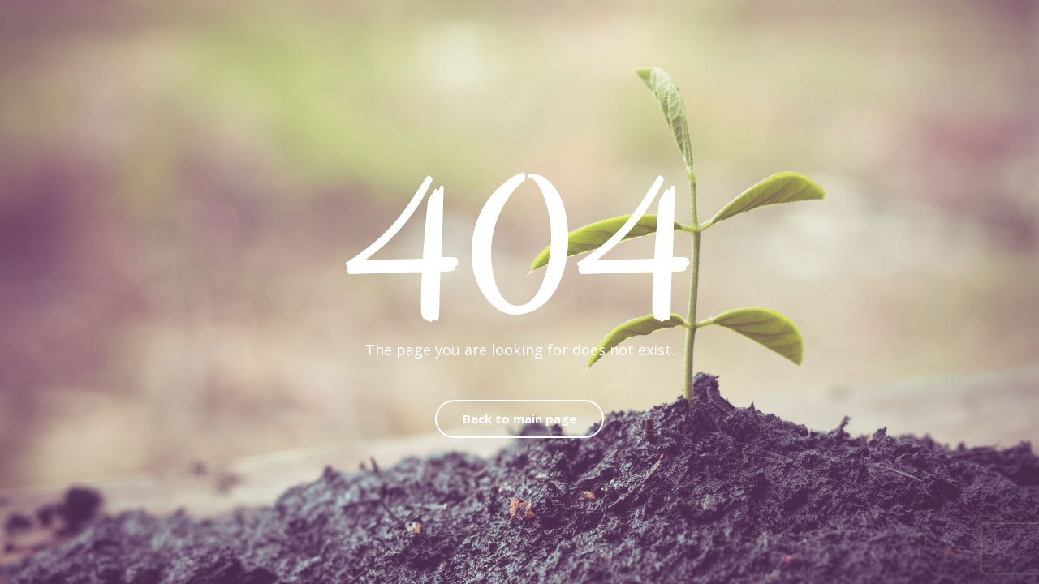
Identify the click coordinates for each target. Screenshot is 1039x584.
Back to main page (519, 418)
